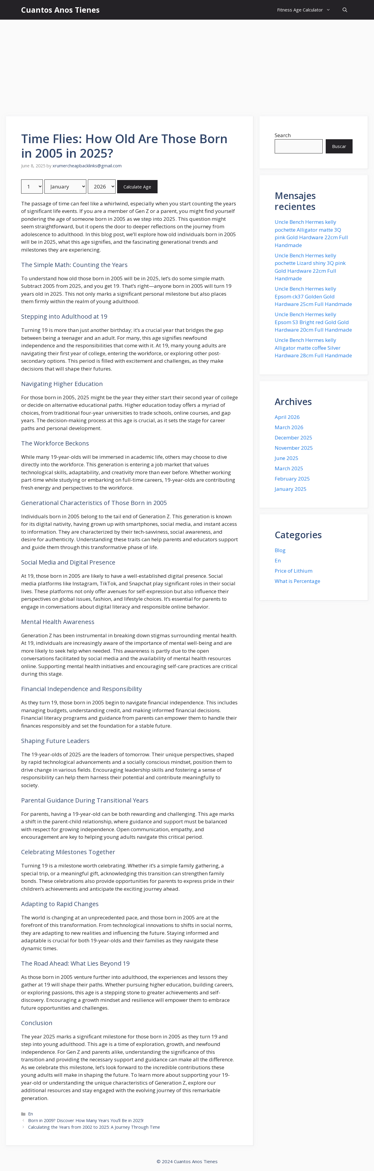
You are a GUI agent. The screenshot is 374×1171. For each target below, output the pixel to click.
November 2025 (294, 447)
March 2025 (289, 468)
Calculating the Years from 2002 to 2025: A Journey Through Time (94, 1127)
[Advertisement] (187, 65)
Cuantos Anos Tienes (60, 10)
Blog (280, 550)
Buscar (339, 146)
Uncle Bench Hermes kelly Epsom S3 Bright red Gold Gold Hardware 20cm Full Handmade (313, 322)
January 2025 (291, 488)
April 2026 (287, 416)
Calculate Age (137, 187)
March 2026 (289, 427)
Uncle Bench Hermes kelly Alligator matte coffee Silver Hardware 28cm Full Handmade (313, 347)
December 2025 (293, 437)
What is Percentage (297, 580)
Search (283, 135)
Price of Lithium (293, 570)
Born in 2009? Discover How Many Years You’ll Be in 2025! (85, 1120)
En (30, 1114)
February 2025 (292, 478)
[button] (345, 10)
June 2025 (287, 458)
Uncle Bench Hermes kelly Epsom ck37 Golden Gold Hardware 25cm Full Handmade (313, 296)
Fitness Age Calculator (307, 10)
